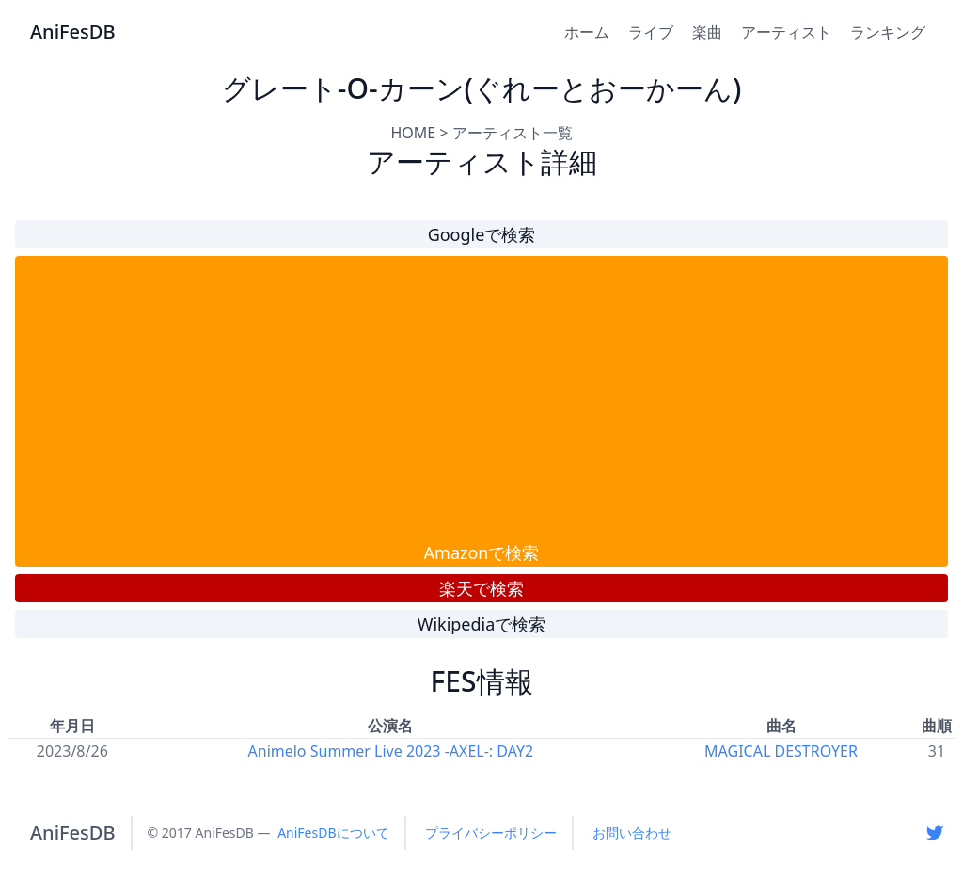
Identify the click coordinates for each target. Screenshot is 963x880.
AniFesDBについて (332, 832)
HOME (412, 132)
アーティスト (786, 32)
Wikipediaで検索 (482, 624)
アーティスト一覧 (512, 132)
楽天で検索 (481, 588)
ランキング (887, 32)
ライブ (650, 32)
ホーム (586, 32)
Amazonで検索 (482, 552)
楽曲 (707, 32)
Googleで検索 (482, 234)
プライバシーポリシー (491, 832)
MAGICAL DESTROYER (781, 751)
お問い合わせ (631, 832)
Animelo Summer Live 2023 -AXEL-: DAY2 (391, 751)
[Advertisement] (481, 398)
